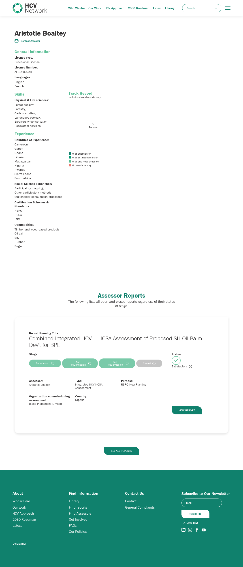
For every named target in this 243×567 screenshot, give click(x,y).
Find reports (78, 507)
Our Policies (78, 531)
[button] (227, 8)
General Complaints (140, 507)
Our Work (94, 8)
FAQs (73, 525)
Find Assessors (80, 513)
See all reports (121, 450)
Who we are (21, 501)
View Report (187, 410)
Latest (157, 8)
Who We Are (76, 8)
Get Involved (78, 519)
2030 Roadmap (138, 8)
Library (170, 8)
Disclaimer (19, 544)
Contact (130, 501)
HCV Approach (114, 8)
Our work (19, 507)
